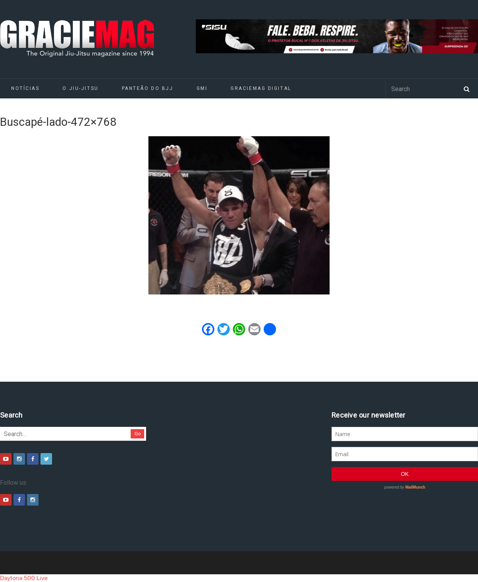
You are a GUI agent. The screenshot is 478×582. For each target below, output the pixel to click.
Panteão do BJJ (147, 88)
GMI (202, 88)
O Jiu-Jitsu (80, 88)
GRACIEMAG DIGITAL (261, 88)
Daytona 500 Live (24, 578)
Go (138, 433)
